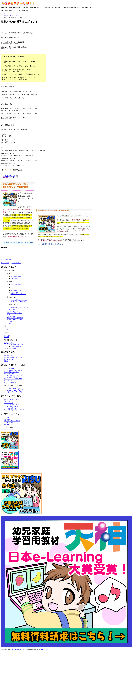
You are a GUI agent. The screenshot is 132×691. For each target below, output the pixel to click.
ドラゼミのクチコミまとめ (18, 294)
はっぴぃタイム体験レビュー (19, 301)
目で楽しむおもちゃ (13, 406)
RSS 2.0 (6, 429)
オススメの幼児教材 (10, 348)
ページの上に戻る (6, 259)
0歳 (8, 329)
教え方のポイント (9, 359)
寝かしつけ (7, 401)
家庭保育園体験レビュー (18, 284)
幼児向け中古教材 (16, 346)
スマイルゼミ (11, 321)
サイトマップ (5, 263)
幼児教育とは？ (8, 355)
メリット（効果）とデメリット (13, 357)
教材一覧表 (7, 335)
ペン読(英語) (11, 316)
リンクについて (8, 422)
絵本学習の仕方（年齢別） (15, 370)
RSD (2, 429)
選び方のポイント (9, 343)
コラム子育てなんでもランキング (14, 409)
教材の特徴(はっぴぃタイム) (19, 300)
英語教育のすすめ (9, 373)
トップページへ (16, 263)
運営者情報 (7, 419)
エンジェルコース (12, 311)
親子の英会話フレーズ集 (14, 375)
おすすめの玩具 (8, 403)
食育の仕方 (9, 176)
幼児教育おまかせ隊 (18, 649)
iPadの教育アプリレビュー (11, 372)
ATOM (11, 429)
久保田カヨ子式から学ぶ (14, 388)
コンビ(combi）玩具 (13, 404)
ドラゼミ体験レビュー (17, 292)
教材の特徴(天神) (16, 276)
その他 (9, 323)
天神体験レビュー (16, 278)
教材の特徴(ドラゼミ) (17, 290)
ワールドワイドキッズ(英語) (15, 319)
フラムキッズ (11, 309)
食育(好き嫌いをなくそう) (11, 399)
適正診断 (6, 337)
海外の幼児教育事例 (10, 382)
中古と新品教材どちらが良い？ (16, 344)
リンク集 (6, 417)
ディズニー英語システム (14, 313)
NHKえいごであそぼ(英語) (15, 318)
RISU (8, 314)
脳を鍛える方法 (8, 380)
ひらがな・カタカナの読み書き (13, 392)
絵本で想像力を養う (10, 368)
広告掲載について (9, 424)
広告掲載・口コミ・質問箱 (12, 421)
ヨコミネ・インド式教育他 (15, 390)
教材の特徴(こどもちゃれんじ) (19, 307)
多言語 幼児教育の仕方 (14, 377)
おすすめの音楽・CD (10, 408)
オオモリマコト (45, 649)
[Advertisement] (20, 27)
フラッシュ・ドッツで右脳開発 (13, 379)
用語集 (6, 361)
